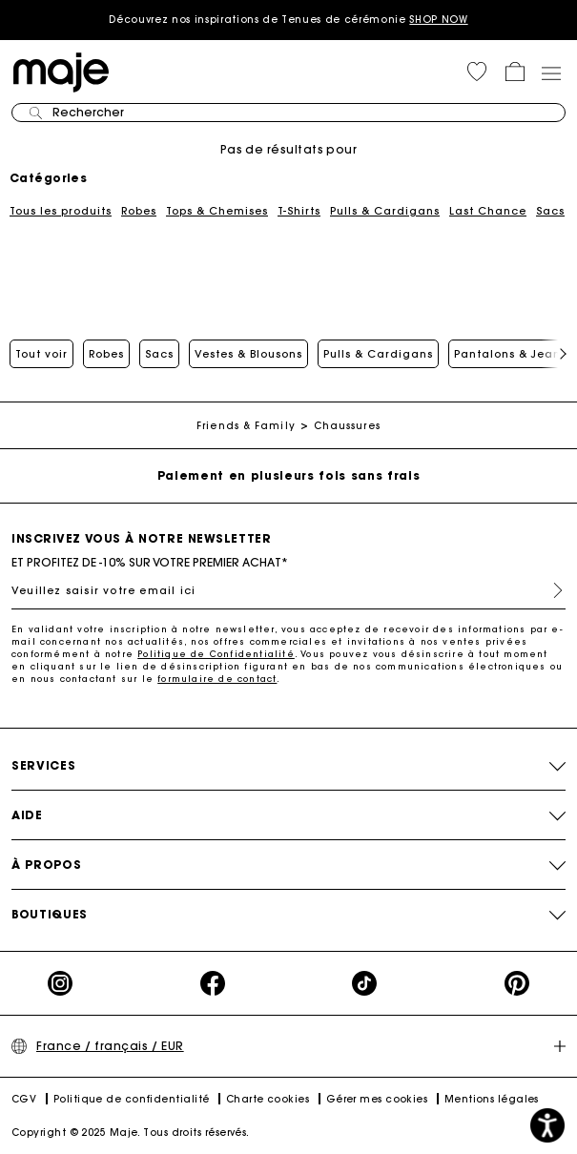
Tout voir (41, 354)
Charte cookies (267, 1099)
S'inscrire (550, 590)
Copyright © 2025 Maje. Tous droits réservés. (130, 1132)
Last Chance (487, 210)
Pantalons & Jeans (510, 354)
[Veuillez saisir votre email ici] (288, 590)
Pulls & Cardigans (385, 210)
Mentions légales (491, 1099)
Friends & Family (246, 426)
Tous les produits (61, 210)
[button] (476, 71)
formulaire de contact (217, 678)
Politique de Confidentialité (216, 654)
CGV (23, 1099)
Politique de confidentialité (131, 1099)
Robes (138, 210)
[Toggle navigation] (550, 72)
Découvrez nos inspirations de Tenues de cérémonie (288, 19)
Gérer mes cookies (377, 1099)
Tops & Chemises (217, 210)
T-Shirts (299, 210)
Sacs (550, 210)
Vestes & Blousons (248, 354)
